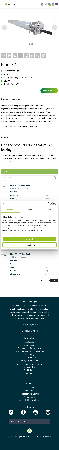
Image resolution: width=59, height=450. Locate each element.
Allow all (29, 239)
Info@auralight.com (29, 325)
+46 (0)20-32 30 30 (29, 331)
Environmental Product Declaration (29, 351)
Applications (29, 397)
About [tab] (48, 209)
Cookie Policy (29, 370)
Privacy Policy (29, 373)
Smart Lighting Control (29, 394)
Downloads (16, 99)
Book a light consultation (29, 400)
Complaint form (29, 367)
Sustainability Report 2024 (29, 348)
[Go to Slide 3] (32, 44)
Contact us (29, 342)
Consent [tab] (10, 209)
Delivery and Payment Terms (29, 364)
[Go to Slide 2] (29, 44)
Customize (29, 245)
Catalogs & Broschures (29, 361)
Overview (4, 99)
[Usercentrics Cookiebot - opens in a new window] (47, 203)
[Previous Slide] (4, 28)
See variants (49, 90)
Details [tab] (29, 209)
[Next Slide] (54, 28)
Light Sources (29, 391)
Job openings (29, 345)
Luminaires (29, 388)
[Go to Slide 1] (27, 44)
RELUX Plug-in (29, 358)
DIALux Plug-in (29, 355)
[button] (29, 27)
